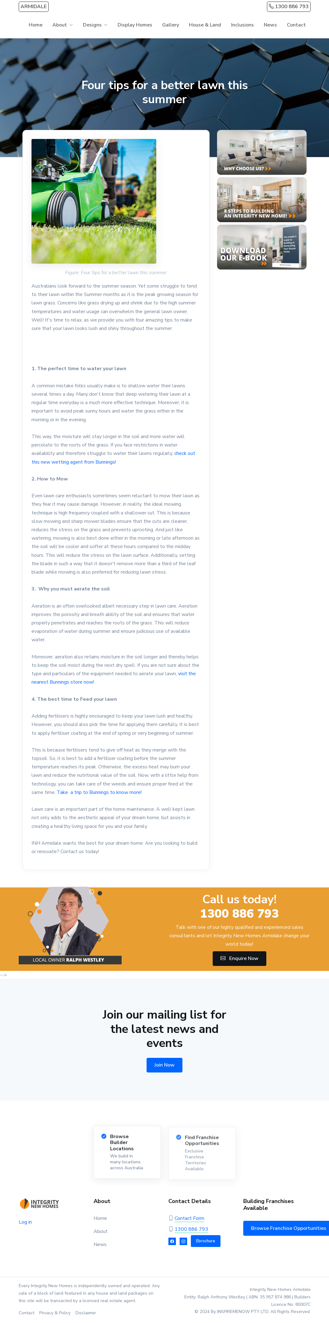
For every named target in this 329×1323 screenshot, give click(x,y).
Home (35, 24)
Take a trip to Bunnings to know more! (99, 792)
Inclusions (242, 24)
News (270, 24)
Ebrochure (205, 1241)
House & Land (205, 24)
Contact (296, 24)
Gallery (170, 24)
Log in (25, 1222)
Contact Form (189, 1218)
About (59, 24)
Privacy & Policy (54, 1313)
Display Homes (135, 24)
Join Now (164, 1065)
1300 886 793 (289, 6)
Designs (92, 24)
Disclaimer (85, 1313)
